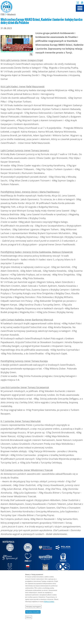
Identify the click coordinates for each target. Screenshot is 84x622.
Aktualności (11, 15)
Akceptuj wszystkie (33, 612)
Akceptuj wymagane (33, 607)
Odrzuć (28, 617)
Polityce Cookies (49, 601)
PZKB (2, 15)
